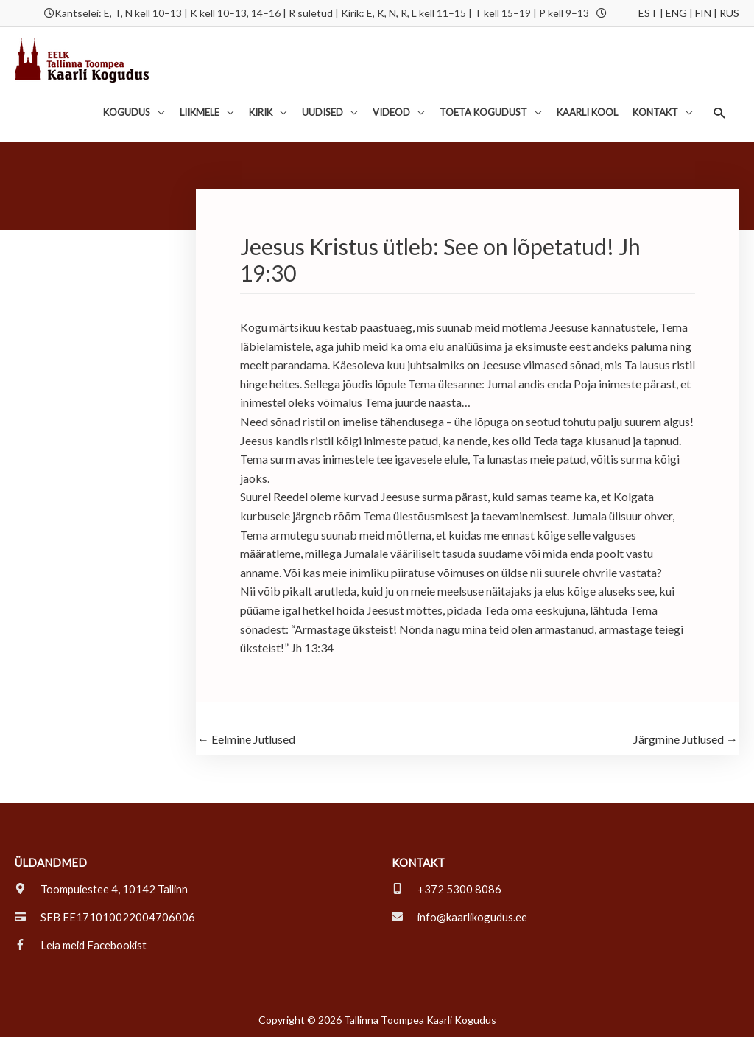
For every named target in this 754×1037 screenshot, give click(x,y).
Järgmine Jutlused (685, 739)
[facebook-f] (82, 945)
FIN (703, 13)
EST (648, 13)
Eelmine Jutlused (246, 739)
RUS (729, 13)
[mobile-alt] (446, 888)
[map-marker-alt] (103, 888)
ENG (676, 13)
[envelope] (460, 916)
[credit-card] (105, 916)
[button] (719, 112)
